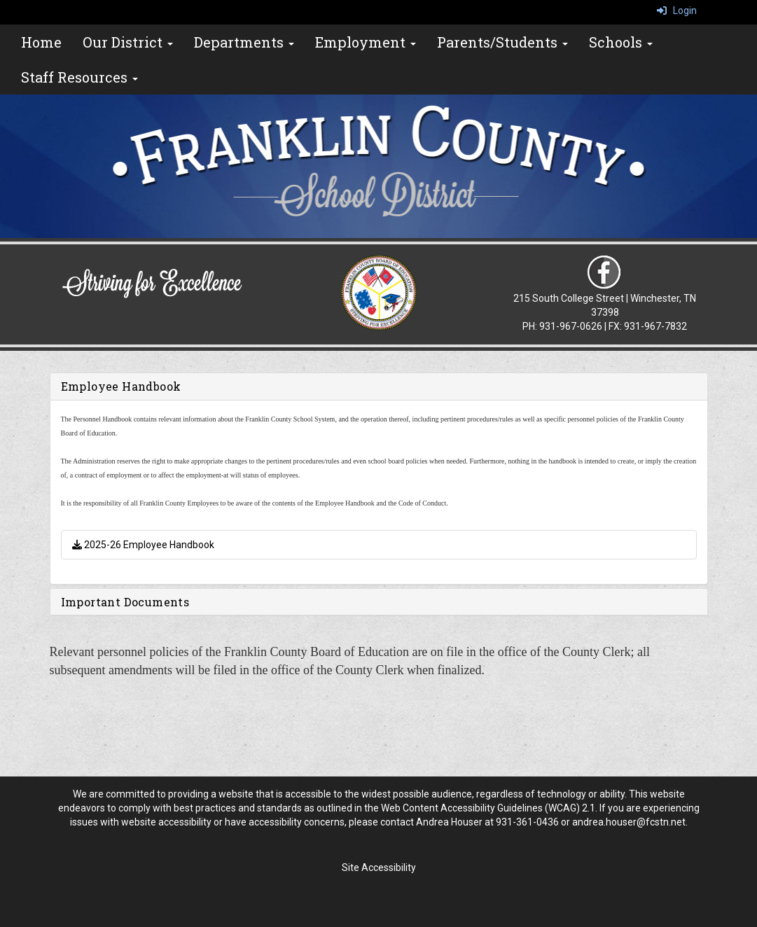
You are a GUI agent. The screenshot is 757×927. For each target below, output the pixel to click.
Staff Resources (79, 77)
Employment (365, 42)
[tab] (378, 386)
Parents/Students (502, 42)
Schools (621, 42)
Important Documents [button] (125, 601)
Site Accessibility (379, 867)
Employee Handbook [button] (121, 386)
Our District (128, 42)
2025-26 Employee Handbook (143, 544)
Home (41, 42)
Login (677, 10)
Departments (244, 42)
